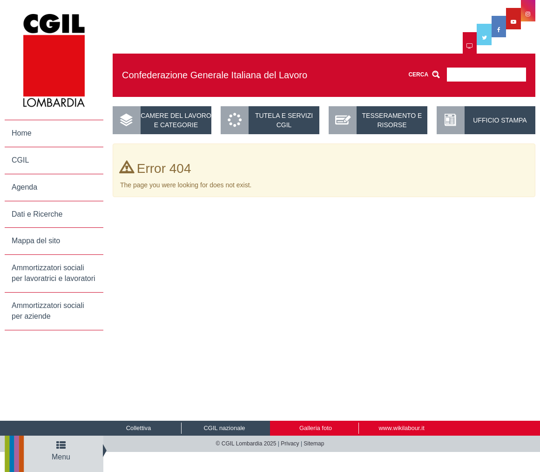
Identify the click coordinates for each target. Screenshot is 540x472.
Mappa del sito (36, 241)
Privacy (290, 443)
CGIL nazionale (224, 427)
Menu (61, 451)
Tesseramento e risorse (392, 120)
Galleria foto (315, 427)
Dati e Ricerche (37, 214)
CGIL (20, 160)
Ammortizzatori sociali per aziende (48, 310)
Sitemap (314, 443)
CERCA (418, 74)
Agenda (24, 187)
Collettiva (138, 427)
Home (22, 133)
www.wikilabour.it (401, 427)
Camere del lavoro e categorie (176, 120)
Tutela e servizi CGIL (284, 120)
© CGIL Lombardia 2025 (246, 443)
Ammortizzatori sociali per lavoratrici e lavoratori (53, 273)
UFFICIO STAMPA (499, 120)
